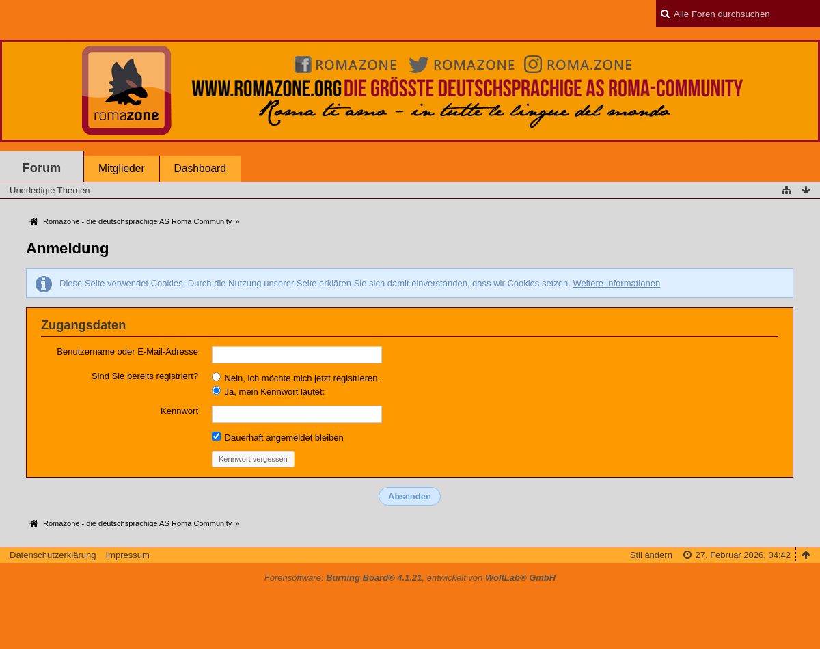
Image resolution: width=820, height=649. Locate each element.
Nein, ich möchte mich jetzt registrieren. (296, 377)
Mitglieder (121, 168)
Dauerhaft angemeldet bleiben (278, 437)
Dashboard (200, 168)
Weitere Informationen (616, 283)
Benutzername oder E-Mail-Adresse (127, 351)
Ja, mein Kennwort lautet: (268, 391)
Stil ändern (651, 555)
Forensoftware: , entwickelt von (410, 577)
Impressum (127, 555)
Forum (42, 168)
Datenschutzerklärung (53, 555)
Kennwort (179, 411)
